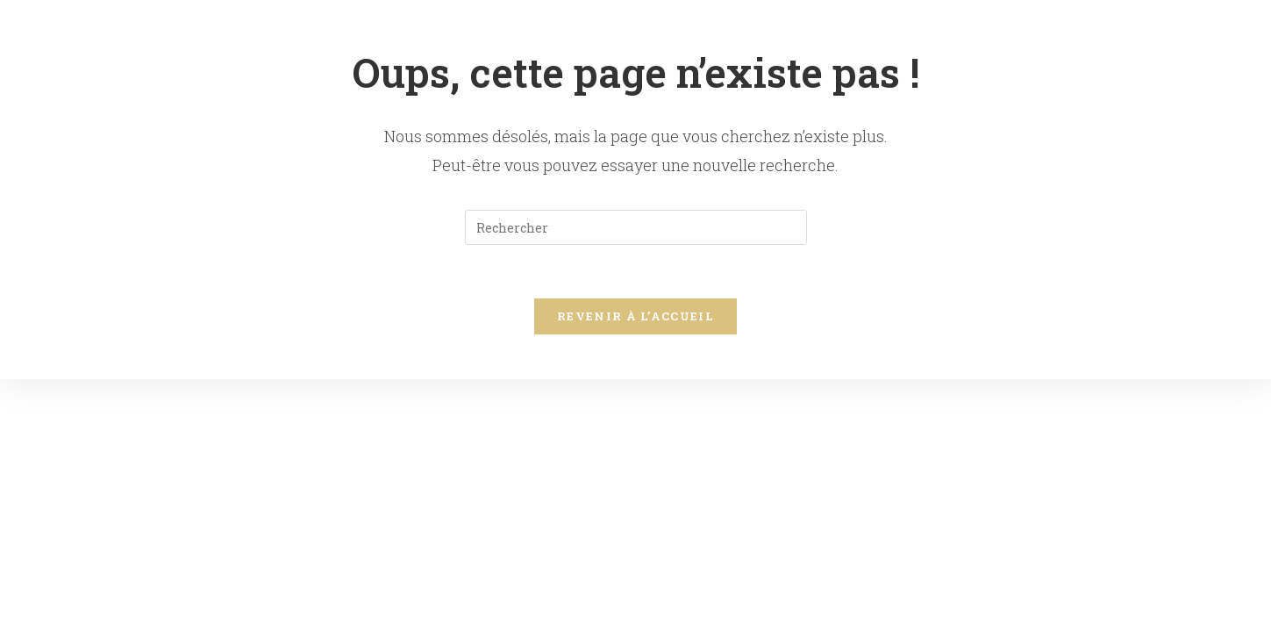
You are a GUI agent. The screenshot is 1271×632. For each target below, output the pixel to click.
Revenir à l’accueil (635, 316)
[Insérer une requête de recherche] (636, 227)
